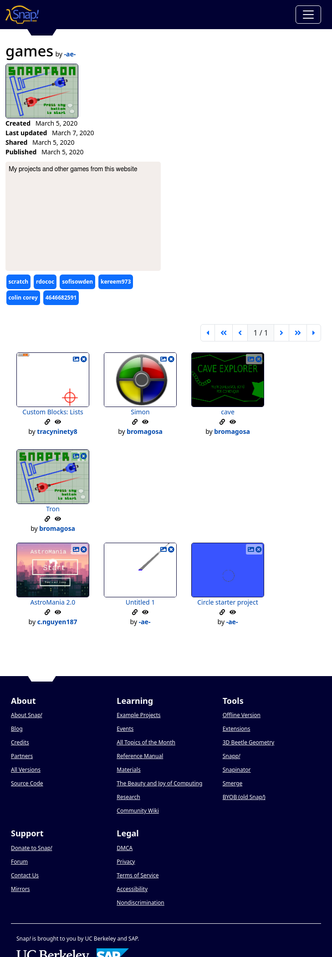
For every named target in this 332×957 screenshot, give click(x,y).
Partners (22, 756)
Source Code (27, 783)
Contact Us (25, 875)
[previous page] (240, 332)
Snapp (231, 756)
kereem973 (116, 281)
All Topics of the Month (146, 742)
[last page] (313, 332)
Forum (19, 861)
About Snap (26, 715)
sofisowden (77, 281)
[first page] (207, 332)
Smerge (233, 783)
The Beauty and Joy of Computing (159, 783)
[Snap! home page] (22, 14)
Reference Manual (140, 756)
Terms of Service (137, 875)
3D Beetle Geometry (249, 742)
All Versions (26, 770)
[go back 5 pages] (224, 332)
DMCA (125, 848)
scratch (18, 281)
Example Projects (138, 715)
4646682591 (61, 297)
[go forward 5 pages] (298, 332)
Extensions (236, 729)
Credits (20, 742)
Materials (128, 770)
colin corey (22, 297)
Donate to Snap (31, 848)
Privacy (126, 861)
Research (128, 797)
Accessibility (132, 889)
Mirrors (20, 889)
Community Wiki (138, 810)
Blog (17, 729)
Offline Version (241, 715)
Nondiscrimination (140, 902)
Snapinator (237, 770)
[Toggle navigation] (308, 14)
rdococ (45, 281)
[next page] (281, 332)
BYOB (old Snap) (244, 797)
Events (125, 729)
